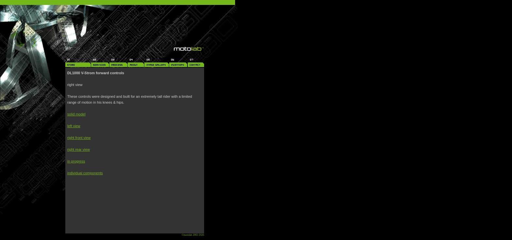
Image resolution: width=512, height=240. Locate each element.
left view (73, 126)
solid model (76, 114)
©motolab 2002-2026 (193, 234)
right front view (79, 138)
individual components (85, 173)
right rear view (78, 149)
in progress (76, 161)
